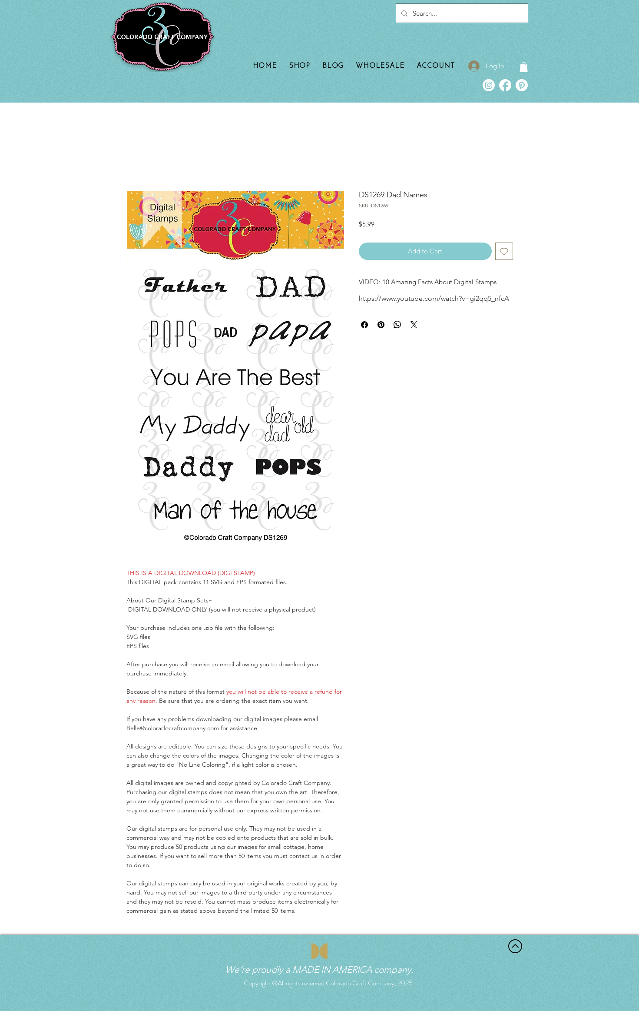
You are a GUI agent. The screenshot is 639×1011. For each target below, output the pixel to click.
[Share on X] (414, 324)
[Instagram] (489, 85)
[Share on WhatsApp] (397, 324)
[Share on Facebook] (364, 324)
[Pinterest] (522, 85)
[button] (524, 67)
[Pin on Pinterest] (381, 324)
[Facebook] (505, 85)
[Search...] (461, 13)
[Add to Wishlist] (504, 251)
